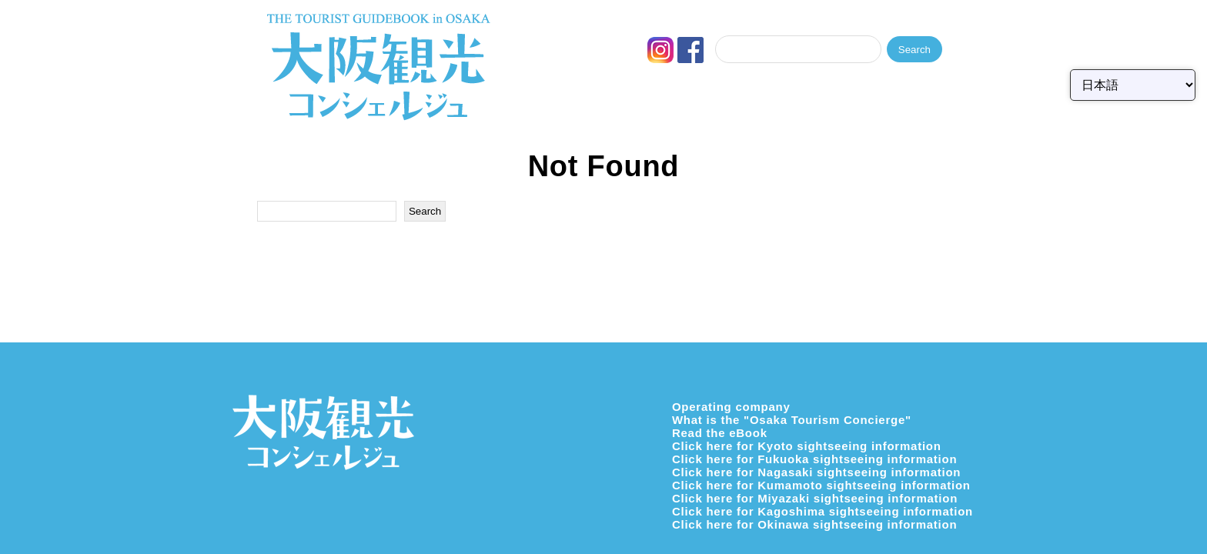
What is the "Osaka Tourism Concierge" (791, 419)
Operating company (731, 406)
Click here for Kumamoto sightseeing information (821, 485)
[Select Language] (1132, 85)
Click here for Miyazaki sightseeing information (815, 498)
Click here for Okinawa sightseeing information (814, 524)
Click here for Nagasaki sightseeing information (816, 472)
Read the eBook (719, 432)
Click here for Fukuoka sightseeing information (814, 459)
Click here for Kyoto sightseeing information (806, 445)
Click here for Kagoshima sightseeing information (822, 511)
